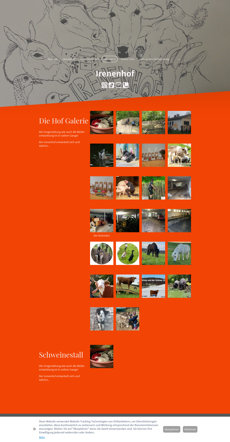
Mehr (42, 437)
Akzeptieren (172, 429)
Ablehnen (190, 429)
